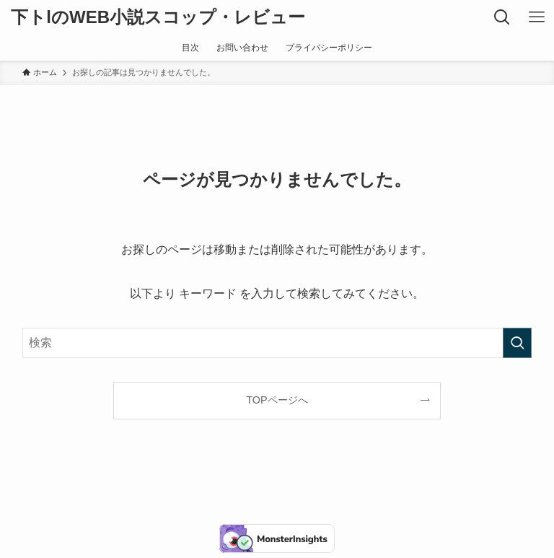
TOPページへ (276, 400)
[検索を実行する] (517, 343)
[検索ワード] (277, 343)
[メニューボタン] (536, 17)
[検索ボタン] (502, 17)
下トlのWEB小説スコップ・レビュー (158, 17)
